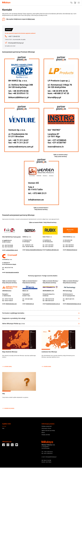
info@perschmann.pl (71, 250)
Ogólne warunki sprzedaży (48, 430)
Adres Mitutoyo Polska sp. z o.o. (41, 323)
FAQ (3, 428)
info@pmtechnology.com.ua (73, 304)
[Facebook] (3, 445)
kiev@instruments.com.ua (53, 304)
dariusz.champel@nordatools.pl (34, 250)
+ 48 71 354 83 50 (14, 36)
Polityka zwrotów (46, 434)
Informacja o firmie (46, 428)
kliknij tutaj (31, 19)
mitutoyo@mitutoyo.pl (16, 43)
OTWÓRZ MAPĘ (7, 366)
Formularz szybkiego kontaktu (41, 313)
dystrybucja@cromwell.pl (12, 272)
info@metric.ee (30, 304)
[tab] (41, 313)
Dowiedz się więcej (8, 408)
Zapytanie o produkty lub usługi (41, 318)
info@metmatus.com (11, 304)
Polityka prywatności (47, 426)
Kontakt (4, 426)
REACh (43, 432)
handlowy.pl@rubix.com (52, 250)
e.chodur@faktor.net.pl (12, 250)
